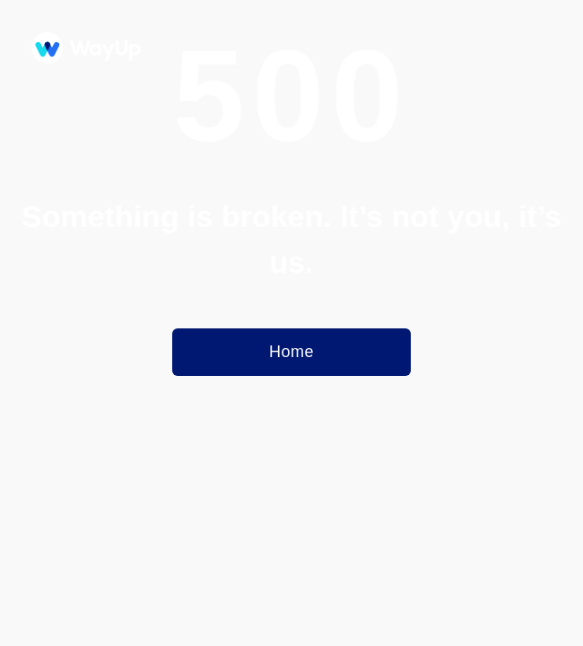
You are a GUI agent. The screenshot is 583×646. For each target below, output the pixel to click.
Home (291, 352)
